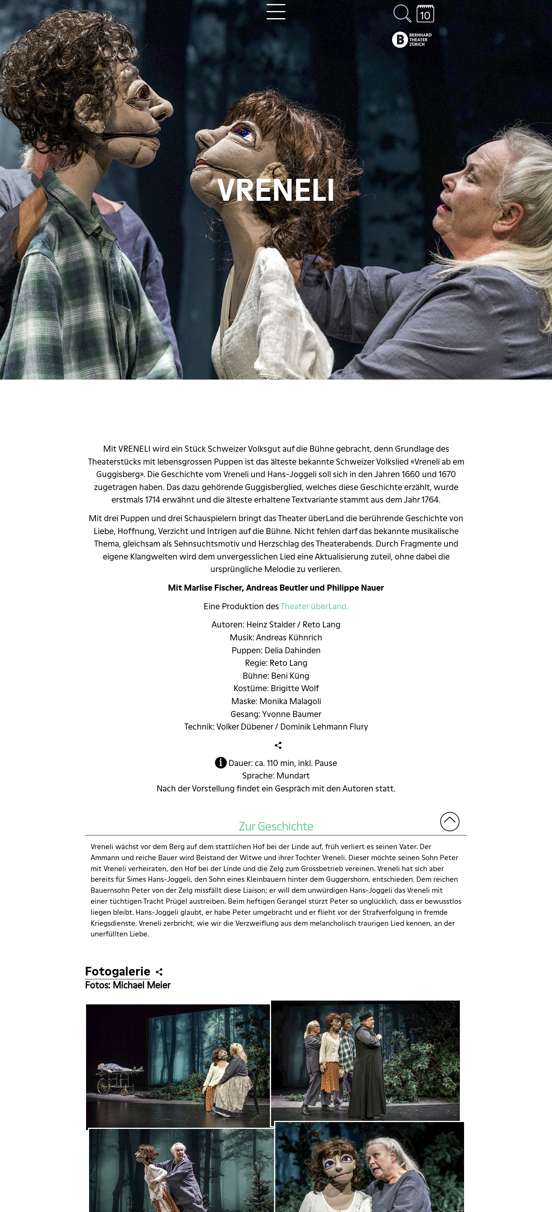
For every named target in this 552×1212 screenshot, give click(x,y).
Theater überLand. (314, 606)
